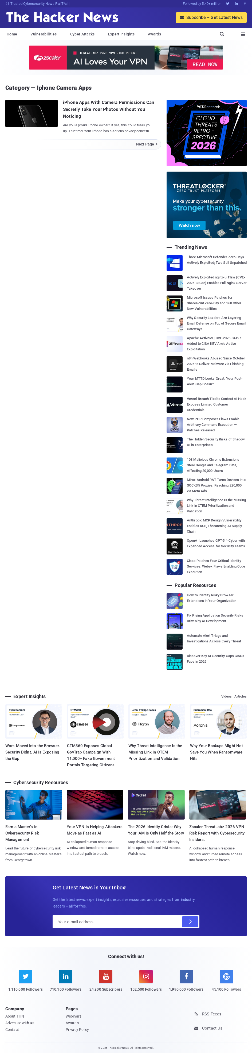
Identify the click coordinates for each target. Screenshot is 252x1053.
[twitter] (25, 984)
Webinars (73, 1016)
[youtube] (105, 984)
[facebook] (186, 984)
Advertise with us (19, 1023)
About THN (14, 1016)
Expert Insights (121, 34)
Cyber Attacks (82, 34)
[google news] (226, 981)
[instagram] (146, 984)
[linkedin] (65, 984)
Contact (12, 1029)
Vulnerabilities (43, 34)
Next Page (147, 144)
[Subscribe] (190, 921)
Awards (154, 34)
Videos (226, 696)
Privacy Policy (77, 1029)
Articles (240, 696)
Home (12, 34)
